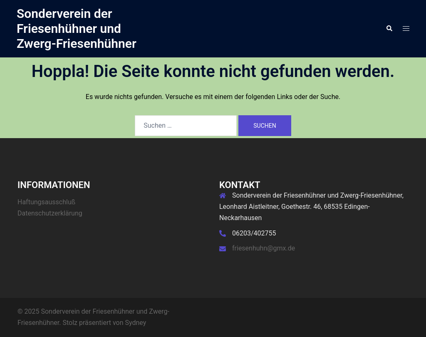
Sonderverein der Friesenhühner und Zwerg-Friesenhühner (76, 28)
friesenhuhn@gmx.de (263, 248)
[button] (389, 28)
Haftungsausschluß (46, 202)
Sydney (135, 323)
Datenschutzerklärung (49, 213)
